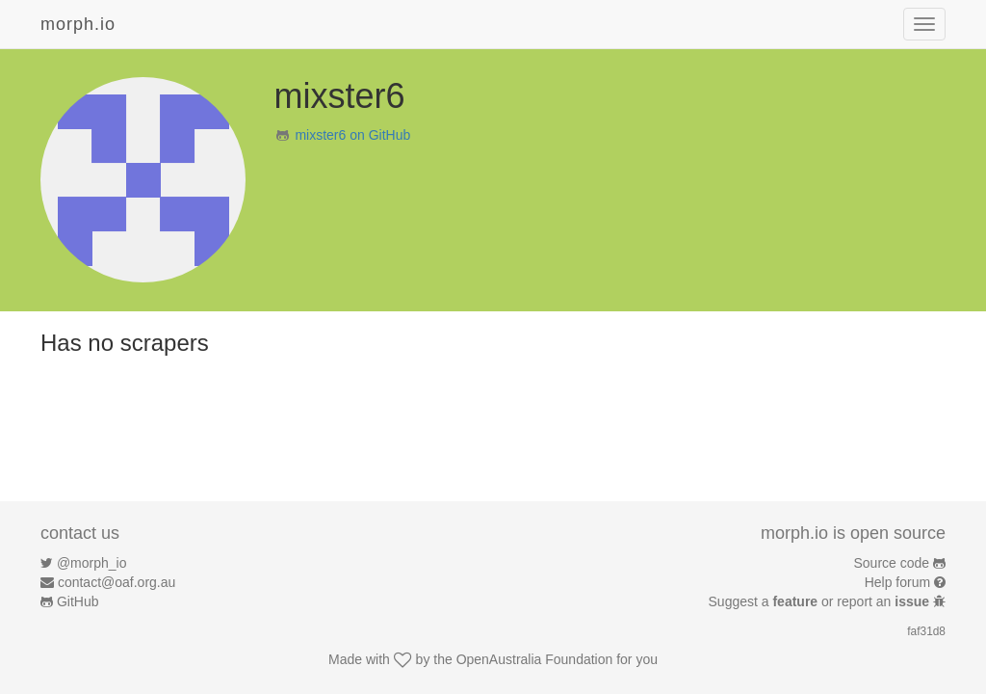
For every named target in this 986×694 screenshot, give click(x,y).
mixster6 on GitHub (352, 135)
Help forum (897, 582)
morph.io (78, 24)
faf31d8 (926, 631)
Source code (892, 563)
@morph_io (92, 563)
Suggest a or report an (821, 601)
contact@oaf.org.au (116, 582)
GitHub (78, 601)
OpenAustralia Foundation (534, 659)
